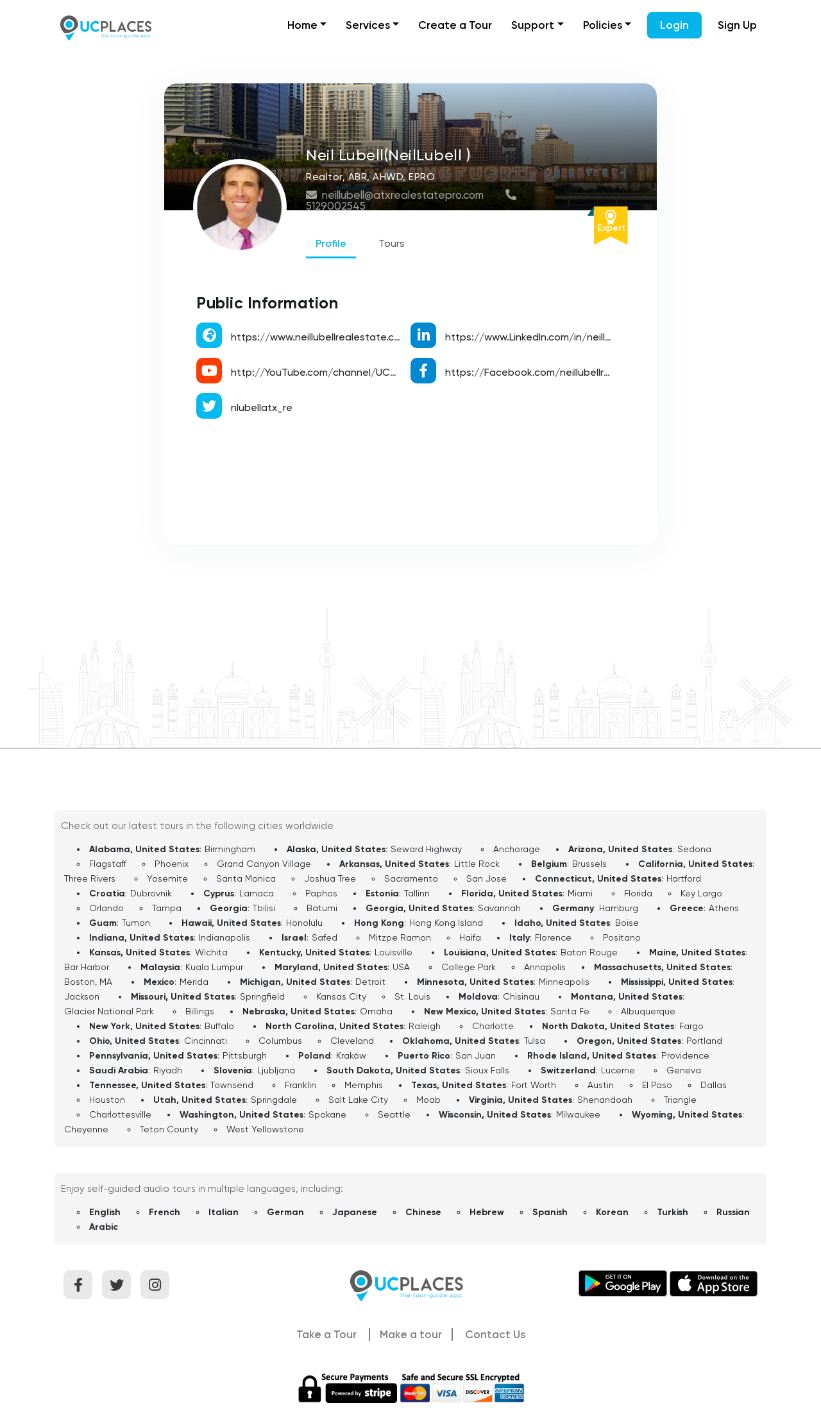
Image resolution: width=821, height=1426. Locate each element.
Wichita (211, 952)
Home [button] (302, 25)
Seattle (394, 1114)
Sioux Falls (487, 1070)
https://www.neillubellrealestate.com (320, 337)
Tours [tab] (391, 243)
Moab (428, 1100)
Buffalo (219, 1026)
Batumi (322, 908)
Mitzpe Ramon (400, 937)
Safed (324, 937)
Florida (638, 893)
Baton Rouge (589, 952)
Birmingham (230, 849)
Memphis (363, 1085)
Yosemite (167, 878)
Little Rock (477, 864)
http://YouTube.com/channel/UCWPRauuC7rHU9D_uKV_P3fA (376, 372)
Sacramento (411, 878)
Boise (627, 923)
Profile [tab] (331, 243)
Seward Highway (426, 849)
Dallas (713, 1085)
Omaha (376, 1011)
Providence (685, 1055)
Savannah (499, 908)
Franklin (300, 1085)
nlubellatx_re (261, 407)
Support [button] (532, 25)
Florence (553, 937)
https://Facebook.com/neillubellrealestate (548, 372)
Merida (194, 982)
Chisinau (521, 996)
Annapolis (545, 967)
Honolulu (304, 923)
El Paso (657, 1085)
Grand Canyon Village (264, 864)
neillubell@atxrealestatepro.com (396, 195)
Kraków (351, 1055)
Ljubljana (276, 1070)
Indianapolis (224, 937)
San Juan (475, 1055)
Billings (199, 1011)
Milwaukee (578, 1114)
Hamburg (618, 908)
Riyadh (167, 1070)
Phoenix (172, 864)
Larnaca (256, 893)
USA (401, 967)
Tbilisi (264, 908)
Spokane (327, 1114)
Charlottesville (120, 1114)
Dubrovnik (151, 893)
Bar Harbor (86, 967)
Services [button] (368, 25)
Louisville (393, 952)
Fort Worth (533, 1085)
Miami (580, 893)
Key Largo (701, 893)
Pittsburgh (245, 1055)
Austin (601, 1085)
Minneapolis (564, 982)
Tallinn (417, 893)
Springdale (274, 1100)
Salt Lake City (358, 1100)
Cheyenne (86, 1129)
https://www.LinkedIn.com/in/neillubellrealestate (562, 337)
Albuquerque (648, 1011)
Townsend (231, 1085)
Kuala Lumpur (214, 967)
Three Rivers (89, 878)
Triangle (680, 1100)
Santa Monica (246, 878)
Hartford (683, 878)
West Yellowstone (265, 1129)
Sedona (694, 849)
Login (674, 25)
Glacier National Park (109, 1011)
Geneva (683, 1070)
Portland (704, 1041)
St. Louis (412, 996)
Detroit (370, 982)
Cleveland (352, 1041)
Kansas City (341, 996)
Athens (724, 908)
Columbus (280, 1041)
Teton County (169, 1129)
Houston (107, 1100)
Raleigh (425, 1026)
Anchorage (516, 849)
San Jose (486, 878)
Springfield (262, 996)
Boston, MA (88, 982)
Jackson (81, 996)
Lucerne (618, 1070)
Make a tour (411, 1334)
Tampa (167, 908)
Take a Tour (326, 1334)
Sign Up (737, 25)
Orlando (106, 908)
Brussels (589, 864)
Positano (622, 937)
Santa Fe (569, 1011)
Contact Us (495, 1334)
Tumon (136, 923)
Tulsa (534, 1041)
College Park (468, 967)
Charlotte (493, 1026)
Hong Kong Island (446, 923)
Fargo (691, 1026)
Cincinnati (205, 1041)
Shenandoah (604, 1100)
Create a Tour (455, 25)
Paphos (321, 893)
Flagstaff (107, 864)
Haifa (470, 937)
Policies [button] (602, 25)
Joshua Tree (330, 878)
